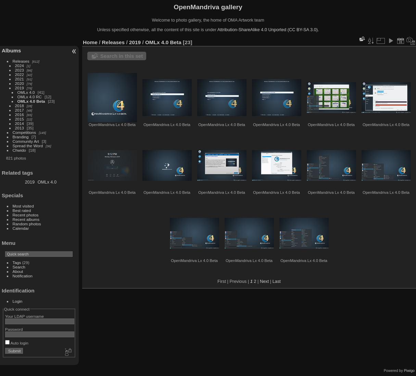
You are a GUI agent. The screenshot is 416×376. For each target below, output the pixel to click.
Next (264, 281)
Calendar (21, 228)
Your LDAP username (24, 316)
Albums (11, 50)
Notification (23, 276)
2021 (19, 79)
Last (277, 281)
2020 (19, 83)
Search (19, 267)
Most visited (23, 206)
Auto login (16, 343)
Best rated (22, 210)
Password (14, 329)
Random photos (27, 224)
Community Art (26, 141)
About (18, 271)
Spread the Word (28, 145)
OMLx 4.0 (26, 92)
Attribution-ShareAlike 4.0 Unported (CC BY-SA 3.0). (268, 29)
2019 (19, 88)
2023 (19, 70)
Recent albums (26, 219)
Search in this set (121, 56)
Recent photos (26, 215)
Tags (17, 262)
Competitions (24, 132)
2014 (19, 123)
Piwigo (409, 370)
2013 (19, 128)
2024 (19, 65)
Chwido (19, 150)
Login (18, 301)
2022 (19, 74)
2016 (19, 114)
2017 (19, 110)
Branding (21, 137)
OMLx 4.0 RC (29, 97)
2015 (19, 119)
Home (90, 42)
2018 (19, 105)
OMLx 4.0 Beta (31, 101)
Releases (21, 61)
